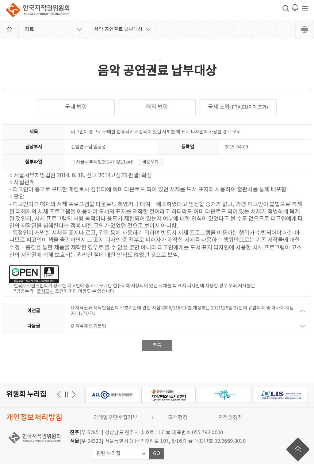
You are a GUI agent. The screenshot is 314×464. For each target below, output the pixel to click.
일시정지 (66, 394)
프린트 (305, 29)
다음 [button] (60, 394)
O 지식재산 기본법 (88, 326)
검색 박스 (285, 8)
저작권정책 (230, 418)
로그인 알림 (295, 7)
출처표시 (45, 291)
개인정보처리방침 (34, 417)
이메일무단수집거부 (115, 418)
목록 (157, 345)
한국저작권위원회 (37, 10)
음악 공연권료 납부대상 (118, 29)
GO (156, 453)
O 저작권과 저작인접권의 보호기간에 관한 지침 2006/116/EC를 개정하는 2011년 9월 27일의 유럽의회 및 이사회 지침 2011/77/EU (182, 310)
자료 (29, 29)
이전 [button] (73, 394)
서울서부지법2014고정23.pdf (102, 162)
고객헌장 (178, 418)
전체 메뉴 (305, 8)
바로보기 (151, 162)
